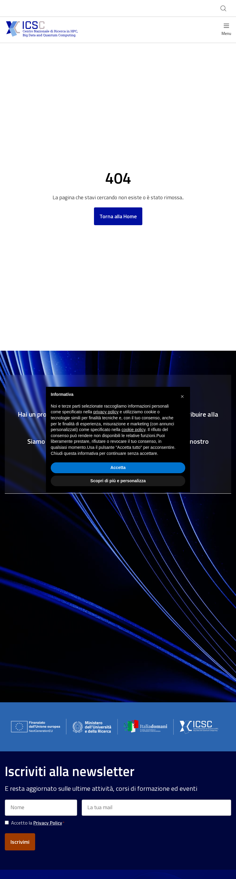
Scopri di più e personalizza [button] (118, 480)
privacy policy (106, 411)
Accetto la (37, 823)
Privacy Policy (47, 822)
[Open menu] (226, 29)
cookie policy (133, 429)
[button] (182, 396)
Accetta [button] (118, 467)
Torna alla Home (118, 216)
